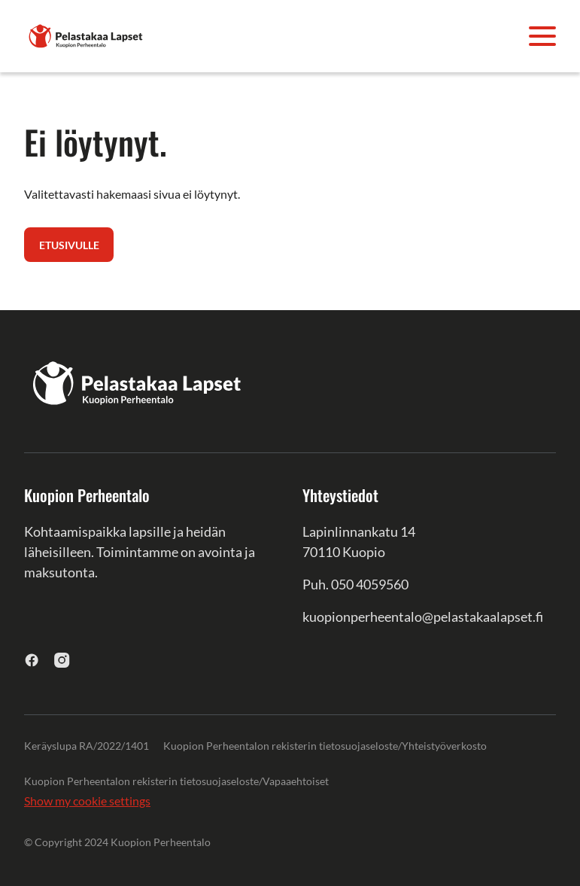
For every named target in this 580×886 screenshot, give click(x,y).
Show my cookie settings (87, 800)
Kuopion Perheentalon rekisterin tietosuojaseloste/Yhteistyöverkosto (325, 745)
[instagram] (62, 660)
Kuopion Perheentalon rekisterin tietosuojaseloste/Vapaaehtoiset (176, 781)
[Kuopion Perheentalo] (85, 34)
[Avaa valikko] (542, 36)
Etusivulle (69, 245)
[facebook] (32, 660)
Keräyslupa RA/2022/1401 (86, 745)
